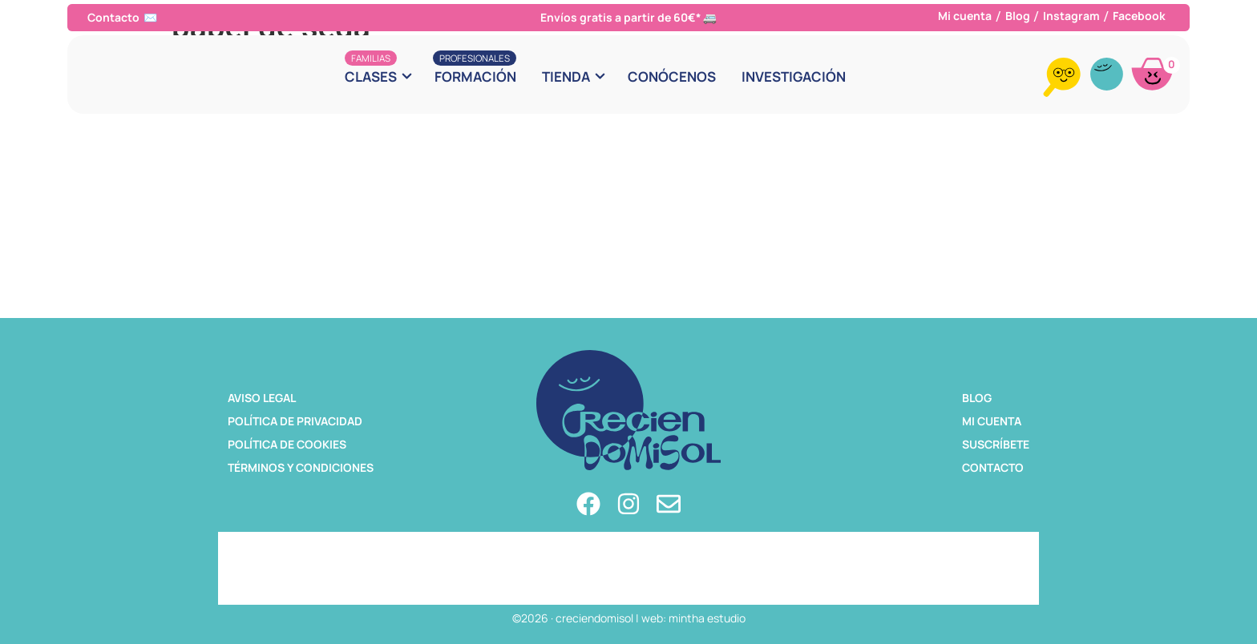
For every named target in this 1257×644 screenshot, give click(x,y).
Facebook (1139, 15)
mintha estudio (707, 618)
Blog (1017, 15)
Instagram (1071, 15)
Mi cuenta (965, 15)
